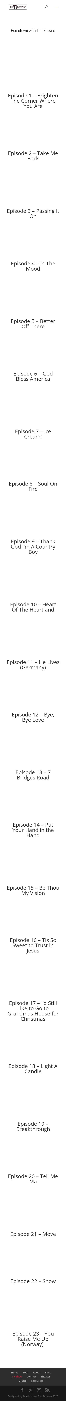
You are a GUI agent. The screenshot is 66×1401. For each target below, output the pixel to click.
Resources (37, 1380)
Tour (26, 1372)
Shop (48, 1372)
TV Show (17, 1376)
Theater (45, 1376)
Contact (31, 1376)
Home (14, 1372)
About (36, 1372)
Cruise (22, 1380)
